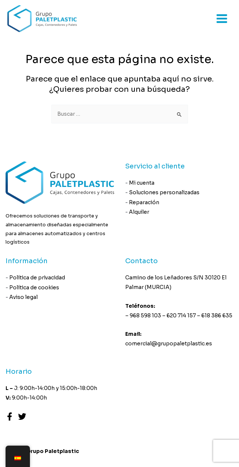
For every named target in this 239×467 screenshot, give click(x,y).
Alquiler (139, 212)
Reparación (144, 202)
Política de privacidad (37, 277)
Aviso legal (23, 297)
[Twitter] (22, 416)
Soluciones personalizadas (164, 192)
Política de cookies (34, 287)
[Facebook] (10, 416)
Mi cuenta (141, 183)
